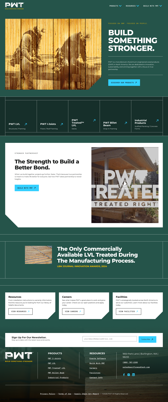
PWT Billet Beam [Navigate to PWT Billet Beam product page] (56, 373)
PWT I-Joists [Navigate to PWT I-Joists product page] (54, 358)
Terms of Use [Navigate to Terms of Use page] (64, 394)
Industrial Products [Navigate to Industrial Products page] (58, 377)
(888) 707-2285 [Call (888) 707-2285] (130, 362)
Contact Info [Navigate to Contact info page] (96, 377)
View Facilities (128, 311)
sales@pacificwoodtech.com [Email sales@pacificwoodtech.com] (136, 367)
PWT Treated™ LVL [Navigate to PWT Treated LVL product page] (56, 368)
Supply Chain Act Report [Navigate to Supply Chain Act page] (86, 394)
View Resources (20, 311)
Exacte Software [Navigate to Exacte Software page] (98, 358)
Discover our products (124, 82)
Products (115, 6)
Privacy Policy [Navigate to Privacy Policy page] (47, 394)
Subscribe (147, 339)
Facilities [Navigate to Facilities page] (95, 373)
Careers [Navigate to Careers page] (93, 368)
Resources (132, 6)
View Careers (73, 311)
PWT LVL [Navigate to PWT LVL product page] (52, 363)
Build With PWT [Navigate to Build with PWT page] (97, 363)
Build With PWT (152, 6)
